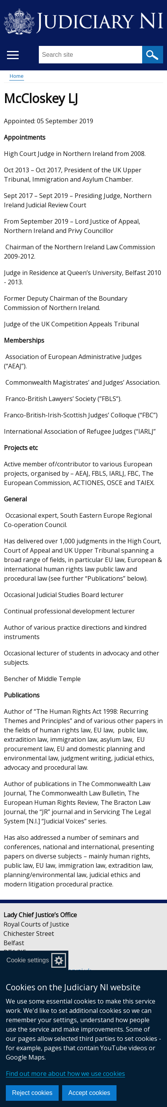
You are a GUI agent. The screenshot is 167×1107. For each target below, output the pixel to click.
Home (17, 75)
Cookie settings (28, 960)
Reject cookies (32, 1092)
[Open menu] (12, 55)
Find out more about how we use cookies (65, 1073)
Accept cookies (89, 1092)
